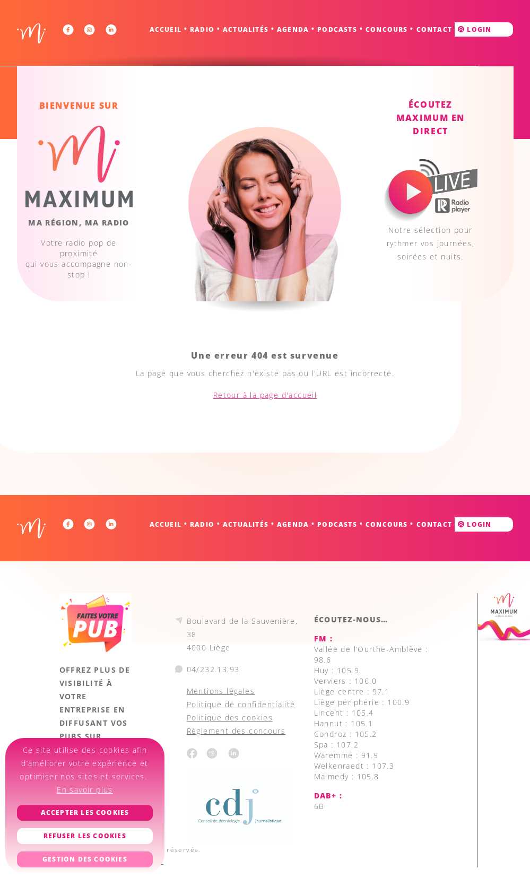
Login (474, 29)
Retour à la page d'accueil (265, 395)
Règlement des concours (236, 731)
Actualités (245, 29)
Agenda (293, 29)
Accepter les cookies (85, 812)
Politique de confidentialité (241, 704)
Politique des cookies (230, 717)
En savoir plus (85, 790)
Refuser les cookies (85, 835)
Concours (387, 29)
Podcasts (337, 29)
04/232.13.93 (213, 669)
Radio (202, 29)
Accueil (165, 29)
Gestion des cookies (84, 859)
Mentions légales (221, 691)
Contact (434, 29)
